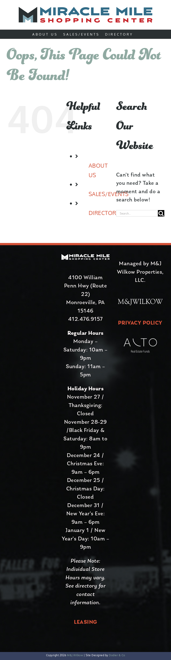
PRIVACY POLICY (140, 323)
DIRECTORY (104, 212)
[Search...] (137, 213)
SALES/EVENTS (109, 193)
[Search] (161, 213)
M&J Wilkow (75, 655)
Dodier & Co (116, 655)
